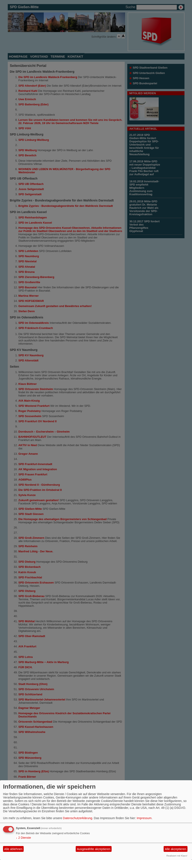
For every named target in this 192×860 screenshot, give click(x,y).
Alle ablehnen (13, 849)
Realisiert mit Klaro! (176, 855)
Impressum (144, 818)
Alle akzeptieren (175, 849)
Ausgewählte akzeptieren (93, 849)
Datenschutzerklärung (77, 818)
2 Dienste (23, 837)
